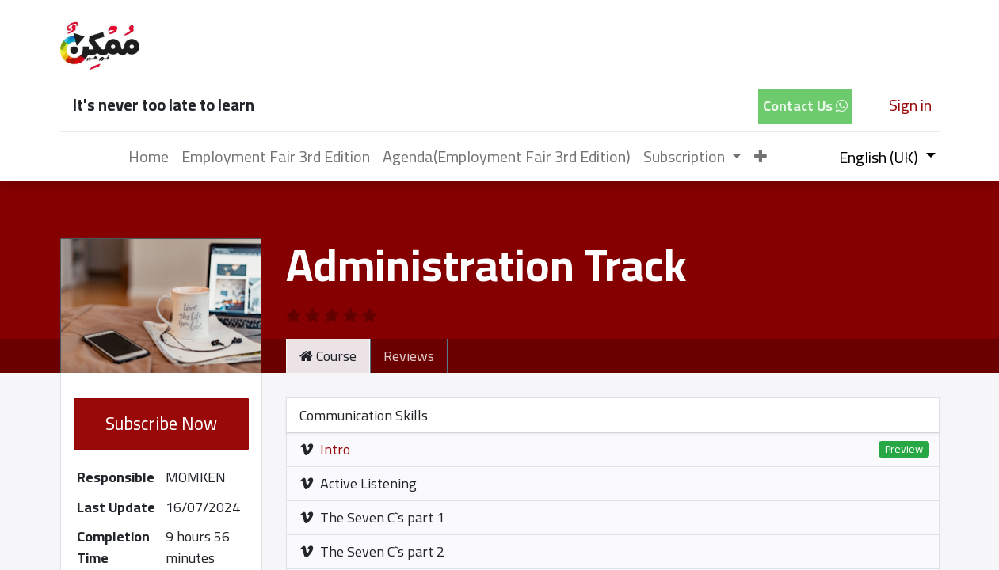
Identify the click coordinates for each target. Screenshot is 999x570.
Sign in (910, 105)
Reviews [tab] (408, 356)
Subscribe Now (161, 423)
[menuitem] (148, 157)
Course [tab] (328, 356)
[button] (760, 157)
